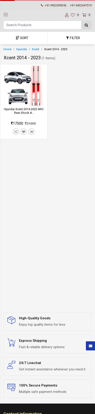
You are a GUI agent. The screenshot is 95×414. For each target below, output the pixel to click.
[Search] (42, 25)
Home (7, 49)
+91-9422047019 (81, 5)
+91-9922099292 (53, 5)
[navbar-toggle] (5, 14)
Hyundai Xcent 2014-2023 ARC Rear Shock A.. (24, 110)
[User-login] (66, 14)
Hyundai (21, 49)
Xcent (35, 49)
